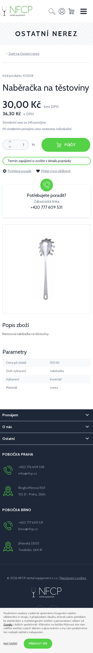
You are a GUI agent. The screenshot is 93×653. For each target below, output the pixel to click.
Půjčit (66, 145)
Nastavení (10, 643)
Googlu (7, 624)
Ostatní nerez (29, 54)
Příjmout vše (38, 643)
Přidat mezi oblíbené (53, 171)
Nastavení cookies (73, 578)
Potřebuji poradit (17, 171)
